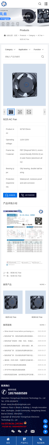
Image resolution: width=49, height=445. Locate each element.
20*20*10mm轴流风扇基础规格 (15, 365)
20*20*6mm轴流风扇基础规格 (14, 370)
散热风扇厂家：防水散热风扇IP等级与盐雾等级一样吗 (19, 355)
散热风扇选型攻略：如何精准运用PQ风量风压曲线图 (19, 374)
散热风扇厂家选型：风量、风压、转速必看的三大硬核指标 (19, 341)
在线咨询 (10, 195)
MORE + (43, 284)
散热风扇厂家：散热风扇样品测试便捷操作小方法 (19, 336)
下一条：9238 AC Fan (12, 276)
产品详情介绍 (10, 203)
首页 (15, 35)
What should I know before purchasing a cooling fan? (19, 331)
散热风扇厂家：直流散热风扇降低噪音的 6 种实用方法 (19, 350)
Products (23, 35)
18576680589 (27, 195)
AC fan (40, 35)
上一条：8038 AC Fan (12, 273)
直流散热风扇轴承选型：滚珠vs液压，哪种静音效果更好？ (19, 346)
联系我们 (5, 386)
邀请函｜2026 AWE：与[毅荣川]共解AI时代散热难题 (19, 360)
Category (32, 35)
